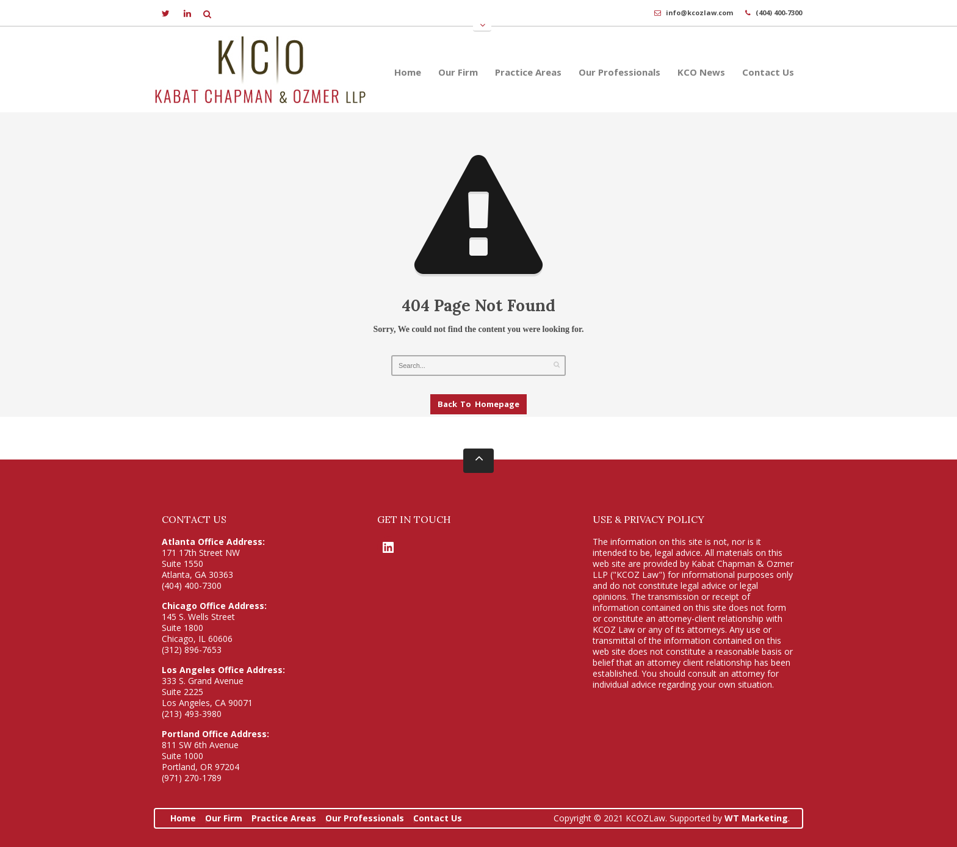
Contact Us (768, 72)
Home (407, 72)
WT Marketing (756, 818)
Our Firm (458, 72)
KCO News (701, 72)
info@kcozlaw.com (699, 12)
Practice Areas (528, 72)
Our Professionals (619, 72)
